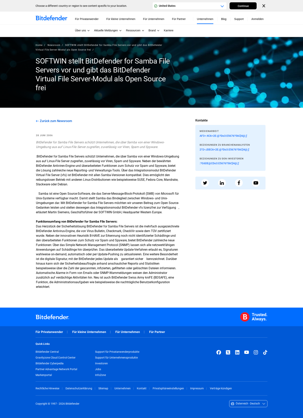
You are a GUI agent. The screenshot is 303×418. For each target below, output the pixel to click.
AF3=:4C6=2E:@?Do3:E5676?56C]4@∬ (223, 136)
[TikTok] (265, 352)
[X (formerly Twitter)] (228, 352)
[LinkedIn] (237, 352)
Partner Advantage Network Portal (56, 369)
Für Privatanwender (49, 332)
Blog (223, 19)
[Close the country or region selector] (264, 6)
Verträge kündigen (221, 388)
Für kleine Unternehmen (89, 332)
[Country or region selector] (189, 5)
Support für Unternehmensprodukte (116, 357)
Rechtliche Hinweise (47, 388)
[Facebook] (218, 352)
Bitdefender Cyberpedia (50, 363)
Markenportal (44, 375)
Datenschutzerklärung (79, 388)
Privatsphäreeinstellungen (168, 388)
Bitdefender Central (47, 351)
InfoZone (100, 375)
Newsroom (54, 44)
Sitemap (103, 388)
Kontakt (141, 388)
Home (39, 44)
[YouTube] (246, 352)
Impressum (197, 388)
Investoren (101, 363)
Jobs (98, 369)
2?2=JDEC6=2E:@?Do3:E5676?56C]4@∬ (224, 149)
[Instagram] (256, 352)
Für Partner (157, 332)
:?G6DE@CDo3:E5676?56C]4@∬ (219, 163)
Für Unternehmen (127, 332)
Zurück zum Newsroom (56, 121)
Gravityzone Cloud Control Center (56, 357)
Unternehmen (122, 388)
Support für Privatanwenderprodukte (117, 351)
